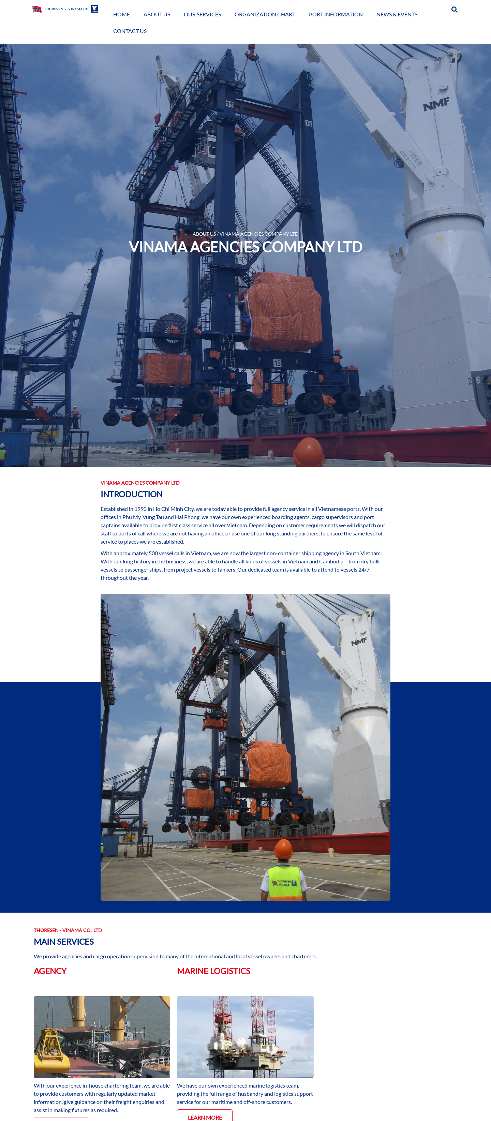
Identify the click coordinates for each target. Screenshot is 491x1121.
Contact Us (428, 9)
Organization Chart (271, 9)
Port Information (334, 9)
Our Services (217, 9)
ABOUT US (204, 234)
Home (153, 9)
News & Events (386, 9)
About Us (180, 9)
